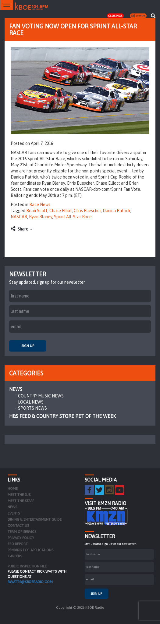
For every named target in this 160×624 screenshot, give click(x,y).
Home (13, 488)
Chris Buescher (87, 210)
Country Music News (41, 395)
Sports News (32, 408)
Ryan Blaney (40, 216)
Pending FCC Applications (30, 550)
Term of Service (22, 532)
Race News (39, 204)
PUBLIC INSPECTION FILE (27, 566)
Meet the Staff (21, 501)
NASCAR (19, 216)
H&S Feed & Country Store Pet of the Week (62, 416)
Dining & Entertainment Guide (35, 519)
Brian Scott (37, 210)
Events (14, 513)
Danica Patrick (116, 210)
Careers (15, 556)
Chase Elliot (60, 210)
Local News (31, 402)
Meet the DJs (19, 495)
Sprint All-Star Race (73, 216)
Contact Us (18, 525)
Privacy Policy (21, 538)
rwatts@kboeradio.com (30, 582)
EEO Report (18, 544)
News (15, 389)
